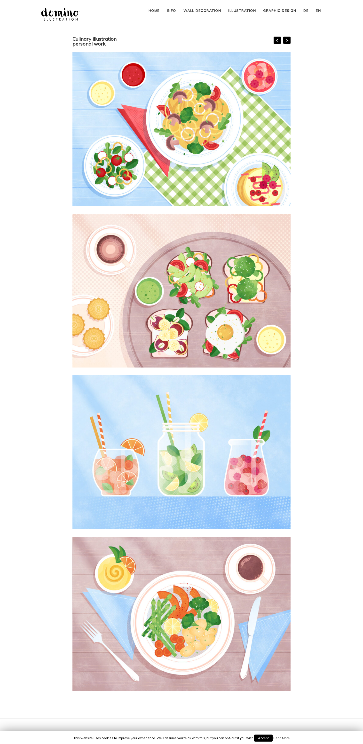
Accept (263, 738)
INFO (171, 10)
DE (305, 10)
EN (318, 10)
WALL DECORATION (202, 10)
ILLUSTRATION (242, 10)
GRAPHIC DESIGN (279, 10)
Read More (281, 738)
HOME (154, 10)
